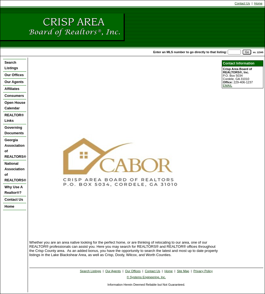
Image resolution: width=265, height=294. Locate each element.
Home (258, 3)
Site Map (183, 271)
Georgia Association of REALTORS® (15, 148)
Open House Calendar (14, 105)
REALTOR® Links (14, 118)
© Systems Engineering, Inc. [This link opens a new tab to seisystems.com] (146, 277)
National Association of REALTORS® (15, 171)
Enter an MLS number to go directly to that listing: (190, 52)
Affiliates (11, 89)
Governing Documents (14, 130)
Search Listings (11, 65)
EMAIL (227, 85)
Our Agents (14, 82)
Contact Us (242, 3)
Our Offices (14, 75)
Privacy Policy (203, 271)
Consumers (14, 96)
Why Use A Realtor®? (13, 190)
